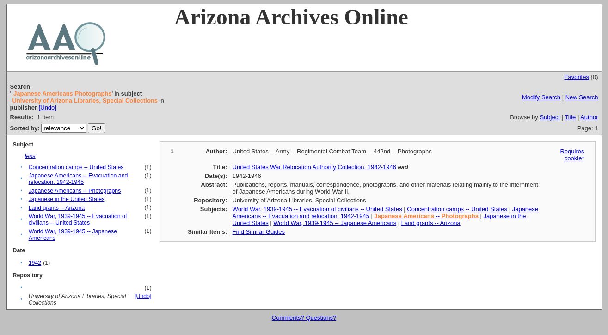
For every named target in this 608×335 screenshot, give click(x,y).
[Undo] (47, 107)
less (30, 155)
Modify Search (541, 97)
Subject (549, 117)
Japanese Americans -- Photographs (75, 191)
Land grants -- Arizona (57, 208)
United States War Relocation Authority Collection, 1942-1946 (314, 167)
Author (589, 117)
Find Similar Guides (259, 231)
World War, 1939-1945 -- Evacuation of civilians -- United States (78, 219)
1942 (35, 263)
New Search (581, 97)
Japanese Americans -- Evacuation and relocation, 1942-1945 (78, 178)
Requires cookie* (572, 155)
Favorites (577, 76)
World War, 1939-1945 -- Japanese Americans (334, 222)
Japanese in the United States (67, 199)
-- (427, 216)
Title (570, 117)
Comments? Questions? (304, 317)
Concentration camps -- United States (76, 167)
